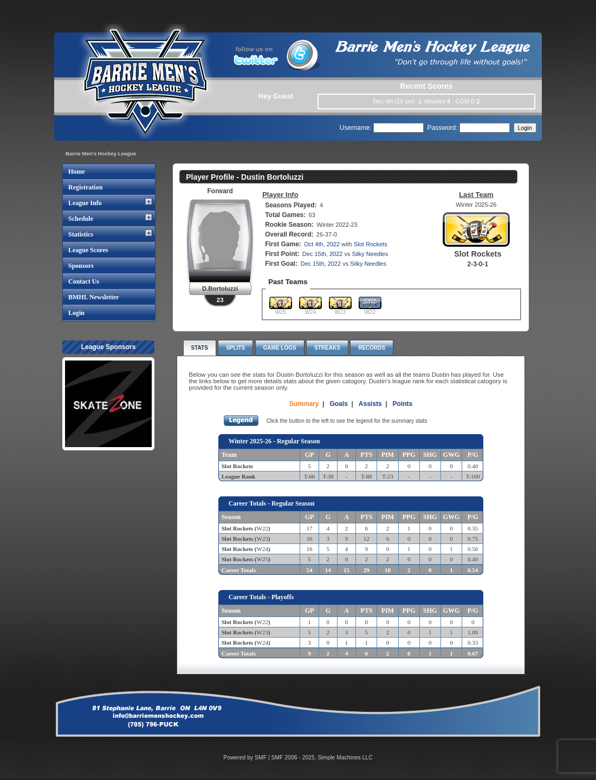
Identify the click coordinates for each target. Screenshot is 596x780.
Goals (338, 404)
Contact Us (83, 281)
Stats (199, 348)
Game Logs (279, 348)
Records (371, 348)
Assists (370, 404)
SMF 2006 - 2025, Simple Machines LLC (322, 758)
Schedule (80, 218)
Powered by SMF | (247, 758)
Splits (235, 348)
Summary (304, 404)
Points (403, 404)
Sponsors (81, 266)
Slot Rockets (370, 244)
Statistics (80, 234)
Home (76, 171)
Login (76, 313)
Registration (85, 187)
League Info (85, 203)
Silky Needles (370, 254)
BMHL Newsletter (93, 297)
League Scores (88, 250)
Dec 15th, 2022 (322, 254)
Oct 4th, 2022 (322, 244)
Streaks (327, 348)
